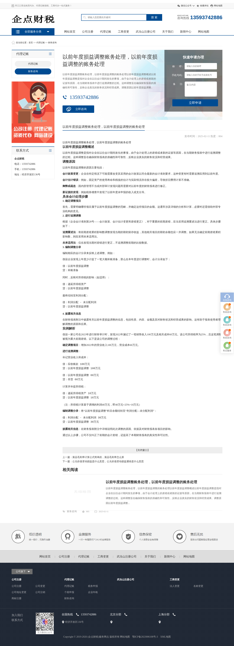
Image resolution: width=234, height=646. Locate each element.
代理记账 (105, 31)
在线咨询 (227, 253)
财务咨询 (52, 42)
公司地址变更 (19, 592)
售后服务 (227, 303)
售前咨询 (227, 265)
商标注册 (16, 598)
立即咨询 (81, 109)
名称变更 (198, 586)
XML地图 (165, 636)
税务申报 (93, 586)
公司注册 (87, 31)
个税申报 (69, 592)
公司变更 (40, 586)
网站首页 (69, 31)
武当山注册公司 (145, 31)
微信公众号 (186, 5)
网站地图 (218, 5)
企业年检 (93, 592)
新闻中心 (185, 31)
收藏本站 (204, 5)
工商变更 (123, 31)
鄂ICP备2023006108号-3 (145, 636)
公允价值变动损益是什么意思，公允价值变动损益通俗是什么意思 (108, 461)
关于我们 (167, 31)
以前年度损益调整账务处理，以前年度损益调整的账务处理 (151, 482)
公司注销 (40, 592)
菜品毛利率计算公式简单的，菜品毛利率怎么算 (98, 457)
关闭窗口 (142, 450)
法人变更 (175, 586)
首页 (31, 42)
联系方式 (17, 620)
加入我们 (17, 615)
